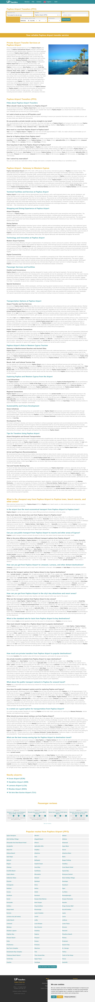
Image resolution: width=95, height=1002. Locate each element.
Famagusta (10, 885)
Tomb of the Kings (67, 955)
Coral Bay (37, 867)
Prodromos (10, 944)
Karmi (8, 899)
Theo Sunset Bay (40, 955)
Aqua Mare (65, 846)
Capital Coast (39, 863)
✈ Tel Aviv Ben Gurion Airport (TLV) (21, 793)
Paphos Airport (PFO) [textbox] (41, 15)
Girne (36, 885)
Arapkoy (37, 849)
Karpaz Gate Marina (41, 899)
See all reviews (47, 823)
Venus (64, 959)
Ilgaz (63, 888)
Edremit (37, 878)
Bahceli (9, 860)
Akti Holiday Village (13, 839)
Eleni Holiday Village (68, 878)
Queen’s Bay (66, 944)
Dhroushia (38, 874)
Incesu (9, 892)
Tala (36, 951)
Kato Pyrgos (38, 902)
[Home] (12, 1)
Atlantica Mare (66, 853)
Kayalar (64, 902)
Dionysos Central (67, 874)
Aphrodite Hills (39, 846)
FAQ (33, 1)
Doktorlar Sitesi (11, 878)
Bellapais (37, 860)
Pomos (37, 941)
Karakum (9, 895)
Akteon (64, 835)
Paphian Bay (10, 934)
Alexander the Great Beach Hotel (16, 842)
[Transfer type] (19, 15)
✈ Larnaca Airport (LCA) (17, 786)
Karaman (37, 895)
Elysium (9, 881)
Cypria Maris (10, 874)
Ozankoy (37, 930)
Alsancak (65, 842)
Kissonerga (38, 909)
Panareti (64, 930)
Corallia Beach (11, 870)
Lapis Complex (39, 913)
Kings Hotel (10, 909)
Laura (64, 916)
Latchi (36, 916)
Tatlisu (64, 951)
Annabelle (10, 846)
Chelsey (9, 867)
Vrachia (9, 962)
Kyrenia (9, 913)
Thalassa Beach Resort (14, 955)
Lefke (36, 920)
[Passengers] (54, 20)
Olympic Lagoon (12, 930)
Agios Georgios (11, 835)
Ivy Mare (64, 892)
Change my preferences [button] (70, 996)
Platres (64, 937)
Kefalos (9, 906)
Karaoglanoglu (66, 895)
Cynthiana (38, 870)
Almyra (37, 842)
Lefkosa (64, 920)
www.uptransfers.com (20, 984)
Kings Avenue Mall (67, 906)
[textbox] (74, 15)
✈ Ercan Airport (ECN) (16, 779)
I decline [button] (60, 996)
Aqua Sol (9, 849)
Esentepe (65, 881)
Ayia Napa (10, 856)
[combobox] (47, 15)
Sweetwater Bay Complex (14, 951)
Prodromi (65, 941)
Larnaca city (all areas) (14, 916)
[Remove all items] (57, 15)
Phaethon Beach (67, 934)
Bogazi (9, 863)
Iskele (36, 892)
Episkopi (37, 881)
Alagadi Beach (39, 839)
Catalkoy (65, 863)
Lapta (64, 913)
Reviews (27, 1)
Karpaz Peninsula (67, 899)
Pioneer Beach (11, 937)
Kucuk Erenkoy (66, 909)
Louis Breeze (38, 923)
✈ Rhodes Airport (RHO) (17, 789)
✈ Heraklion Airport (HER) (17, 782)
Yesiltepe (37, 962)
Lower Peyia (66, 923)
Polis (8, 941)
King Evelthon (39, 906)
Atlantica (37, 853)
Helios (36, 888)
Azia (36, 856)
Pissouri (37, 937)
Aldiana (64, 839)
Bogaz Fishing (66, 860)
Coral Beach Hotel (67, 867)
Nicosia (64, 927)
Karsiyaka (10, 902)
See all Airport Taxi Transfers (47, 966)
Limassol (9, 923)
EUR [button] (56, 1)
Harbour (9, 888)
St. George (65, 948)
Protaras (37, 944)
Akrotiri (37, 835)
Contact (39, 1)
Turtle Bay (10, 959)
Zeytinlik (65, 962)
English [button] (47, 1)
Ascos (64, 849)
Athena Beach (11, 853)
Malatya (9, 927)
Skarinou (37, 948)
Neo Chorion (38, 927)
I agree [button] (53, 996)
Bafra (64, 856)
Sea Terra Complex (12, 948)
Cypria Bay (65, 870)
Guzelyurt (65, 885)
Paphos (37, 934)
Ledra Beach (10, 920)
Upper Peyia (38, 959)
